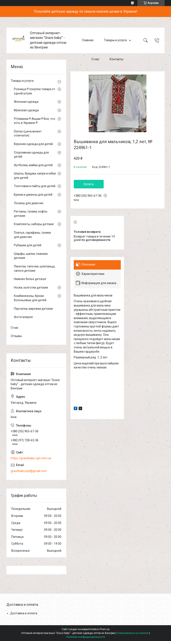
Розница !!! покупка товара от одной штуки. (34, 91)
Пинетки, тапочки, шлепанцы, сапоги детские (34, 268)
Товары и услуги (115, 40)
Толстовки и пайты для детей (34, 186)
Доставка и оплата (23, 613)
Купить (89, 184)
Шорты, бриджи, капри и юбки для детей (35, 175)
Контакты (116, 59)
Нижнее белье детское (30, 279)
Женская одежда (26, 101)
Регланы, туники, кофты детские (30, 213)
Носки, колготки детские (31, 287)
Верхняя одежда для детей (33, 144)
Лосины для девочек (28, 203)
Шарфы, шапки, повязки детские (31, 256)
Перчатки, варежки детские (33, 308)
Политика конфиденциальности (85, 636)
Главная (87, 40)
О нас (95, 59)
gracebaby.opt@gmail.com (29, 471)
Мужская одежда (26, 110)
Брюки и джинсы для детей (33, 194)
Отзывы (16, 336)
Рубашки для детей (27, 245)
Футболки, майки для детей (33, 165)
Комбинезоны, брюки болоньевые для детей (30, 298)
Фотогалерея (23, 317)
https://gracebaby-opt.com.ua (31, 458)
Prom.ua (104, 629)
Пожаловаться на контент (133, 633)
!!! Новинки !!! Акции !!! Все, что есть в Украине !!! (34, 121)
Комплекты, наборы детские (34, 224)
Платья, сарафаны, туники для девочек (32, 235)
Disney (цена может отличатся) (28, 133)
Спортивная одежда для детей (31, 154)
